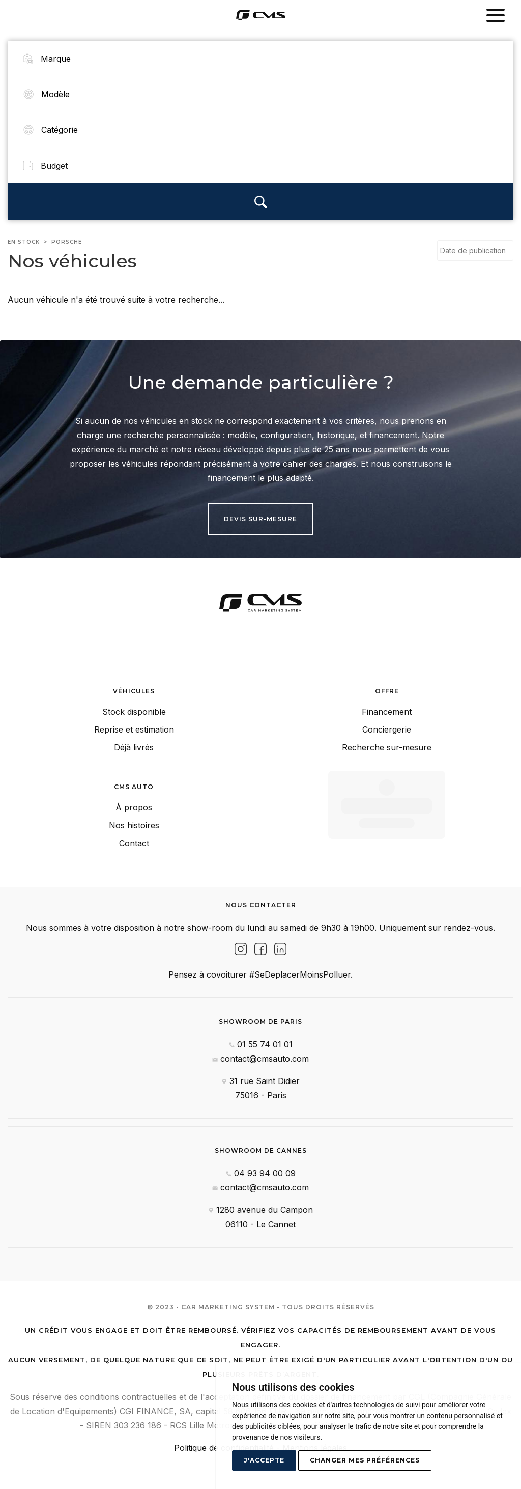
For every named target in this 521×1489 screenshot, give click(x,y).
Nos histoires (134, 821)
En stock (24, 237)
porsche (66, 237)
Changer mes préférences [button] (365, 1460)
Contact (134, 838)
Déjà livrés (134, 743)
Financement (387, 707)
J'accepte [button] (264, 1460)
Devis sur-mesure (260, 514)
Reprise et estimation (134, 725)
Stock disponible (134, 707)
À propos (133, 803)
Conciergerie (386, 725)
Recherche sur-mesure (386, 743)
